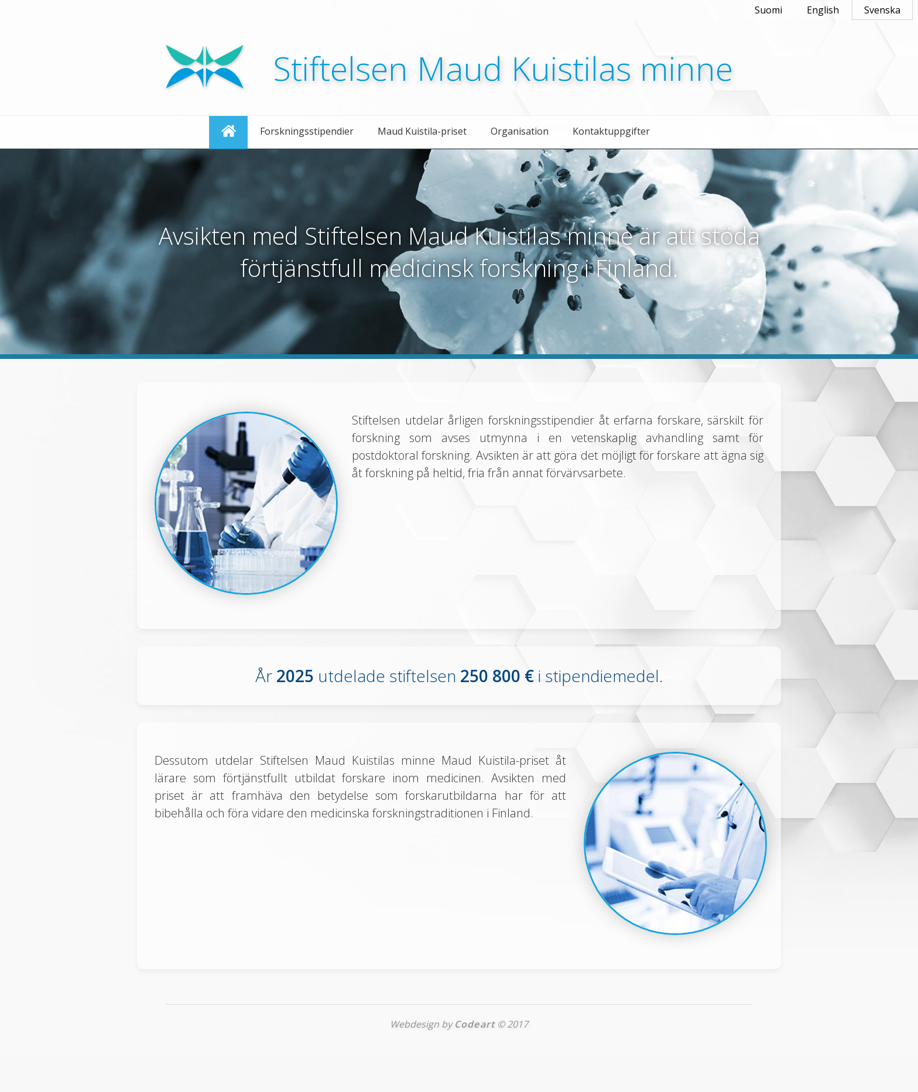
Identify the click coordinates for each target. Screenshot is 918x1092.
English (823, 10)
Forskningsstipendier (307, 131)
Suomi (768, 10)
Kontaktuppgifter (611, 131)
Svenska (882, 10)
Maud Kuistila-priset (422, 131)
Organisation (520, 131)
